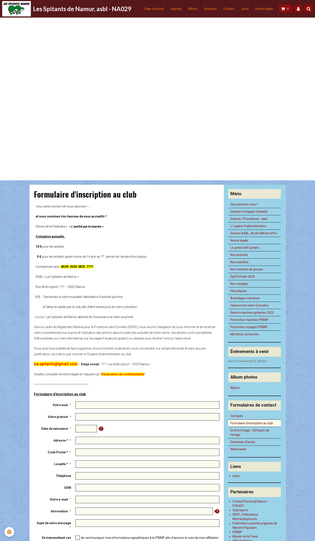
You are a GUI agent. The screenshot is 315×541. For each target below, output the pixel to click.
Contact (229, 8)
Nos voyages (239, 283)
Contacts (236, 416)
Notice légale (264, 8)
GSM (67, 487)
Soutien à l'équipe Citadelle (249, 211)
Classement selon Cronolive (249, 305)
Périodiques (238, 291)
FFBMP (237, 532)
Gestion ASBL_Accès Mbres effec (253, 233)
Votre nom (60, 405)
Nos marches (239, 262)
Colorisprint (240, 510)
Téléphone (63, 476)
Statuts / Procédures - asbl (248, 219)
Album (193, 8)
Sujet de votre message (54, 523)
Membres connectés (244, 334)
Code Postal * (58, 452)
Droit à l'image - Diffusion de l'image (249, 433)
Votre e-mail (59, 499)
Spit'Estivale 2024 (242, 276)
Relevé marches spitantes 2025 (252, 312)
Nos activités (239, 255)
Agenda (176, 8)
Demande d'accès (242, 442)
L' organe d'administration (248, 226)
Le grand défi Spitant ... (246, 247)
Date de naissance (54, 428)
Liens (244, 8)
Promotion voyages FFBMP (249, 327)
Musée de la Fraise (245, 536)
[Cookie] (9, 532)
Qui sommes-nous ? (244, 204)
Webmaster (238, 449)
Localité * (61, 464)
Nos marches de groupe (246, 269)
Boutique (210, 8)
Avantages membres (245, 298)
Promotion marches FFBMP (249, 320)
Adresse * (61, 440)
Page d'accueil (154, 8)
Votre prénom (58, 417)
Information (59, 511)
